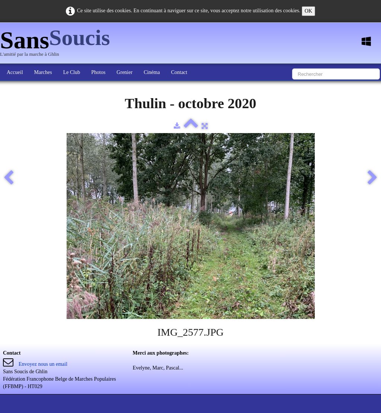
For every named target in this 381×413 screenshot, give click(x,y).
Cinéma (152, 72)
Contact (179, 72)
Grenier (124, 72)
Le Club (71, 72)
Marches (43, 72)
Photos (98, 72)
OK (308, 11)
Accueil (15, 72)
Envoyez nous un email (43, 364)
